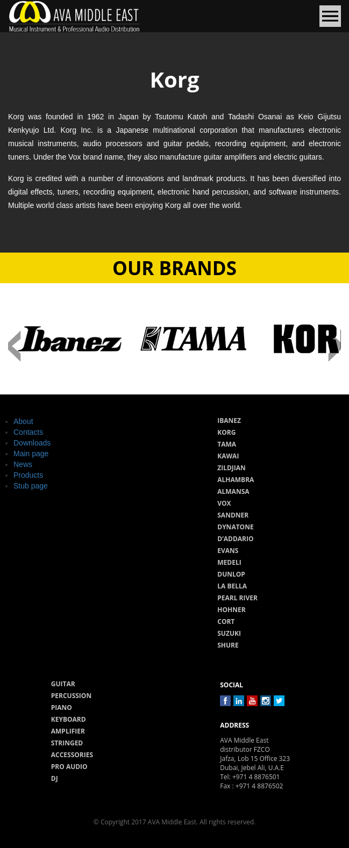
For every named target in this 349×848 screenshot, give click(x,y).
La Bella (232, 586)
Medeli (229, 562)
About (23, 421)
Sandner (232, 515)
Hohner (231, 609)
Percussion (71, 695)
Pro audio (69, 766)
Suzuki (229, 633)
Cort (225, 621)
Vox (224, 503)
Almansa (233, 491)
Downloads (32, 443)
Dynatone (235, 526)
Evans (227, 550)
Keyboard (68, 719)
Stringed (67, 743)
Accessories (72, 754)
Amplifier (68, 731)
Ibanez (229, 420)
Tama (226, 444)
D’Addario (235, 538)
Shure (228, 645)
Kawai (228, 456)
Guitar (63, 683)
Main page (30, 453)
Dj (54, 778)
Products (28, 475)
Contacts (28, 432)
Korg (226, 432)
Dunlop (231, 574)
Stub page (30, 486)
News (22, 464)
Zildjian (231, 467)
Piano (61, 707)
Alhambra (235, 479)
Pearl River (237, 597)
